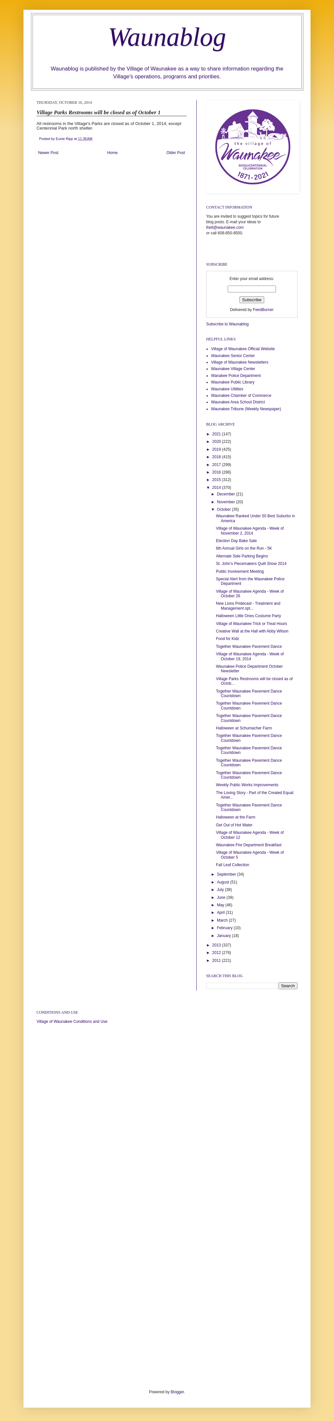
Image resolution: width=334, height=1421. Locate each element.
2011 (217, 960)
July (221, 889)
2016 (217, 472)
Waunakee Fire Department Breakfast (248, 845)
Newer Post (48, 152)
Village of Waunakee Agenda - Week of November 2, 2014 (250, 530)
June (221, 897)
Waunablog (167, 37)
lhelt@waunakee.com (225, 227)
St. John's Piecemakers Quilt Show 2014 (251, 563)
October (224, 509)
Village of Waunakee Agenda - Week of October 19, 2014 (250, 656)
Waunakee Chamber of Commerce (241, 395)
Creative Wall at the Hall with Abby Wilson (252, 631)
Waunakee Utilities (227, 389)
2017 (217, 464)
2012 (217, 952)
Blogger (177, 1392)
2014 (217, 487)
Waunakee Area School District (238, 402)
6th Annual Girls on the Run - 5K (244, 548)
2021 (217, 434)
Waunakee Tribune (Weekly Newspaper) (246, 409)
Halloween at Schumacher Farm (244, 728)
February (225, 928)
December (226, 494)
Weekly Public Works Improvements (247, 785)
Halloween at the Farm (235, 817)
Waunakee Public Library (232, 382)
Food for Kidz (227, 638)
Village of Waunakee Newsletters (239, 362)
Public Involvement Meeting (240, 571)
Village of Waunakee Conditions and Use (72, 1021)
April (221, 912)
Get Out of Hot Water (234, 825)
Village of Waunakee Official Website (243, 349)
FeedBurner (263, 309)
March (223, 920)
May (221, 905)
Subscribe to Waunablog (227, 324)
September (227, 874)
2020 (217, 441)
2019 (217, 449)
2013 (217, 945)
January (224, 935)
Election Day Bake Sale (236, 541)
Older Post (175, 152)
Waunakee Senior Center (233, 355)
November (226, 502)
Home (112, 152)
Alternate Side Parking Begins (242, 556)
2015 (217, 479)
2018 (217, 457)
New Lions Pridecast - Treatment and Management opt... (248, 605)
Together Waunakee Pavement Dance (249, 646)
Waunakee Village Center (233, 369)
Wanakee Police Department (236, 375)
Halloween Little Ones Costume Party (248, 616)
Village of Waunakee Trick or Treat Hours (251, 623)
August (223, 882)
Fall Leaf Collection (232, 865)
